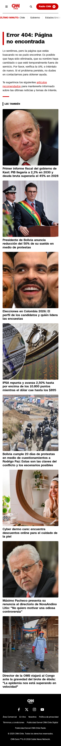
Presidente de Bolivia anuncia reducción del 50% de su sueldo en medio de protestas (28, 244)
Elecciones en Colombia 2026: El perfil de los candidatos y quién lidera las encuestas (30, 315)
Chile (22, 17)
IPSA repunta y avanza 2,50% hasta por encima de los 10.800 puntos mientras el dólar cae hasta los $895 (29, 386)
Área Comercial (10, 717)
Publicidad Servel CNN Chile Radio (30, 728)
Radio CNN (47, 6)
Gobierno (35, 17)
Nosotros (32, 717)
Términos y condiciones (13, 722)
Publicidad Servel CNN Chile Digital (42, 722)
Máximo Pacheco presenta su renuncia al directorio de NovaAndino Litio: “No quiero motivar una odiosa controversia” (30, 606)
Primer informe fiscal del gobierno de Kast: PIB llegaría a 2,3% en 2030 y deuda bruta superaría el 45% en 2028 (30, 172)
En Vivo (22, 717)
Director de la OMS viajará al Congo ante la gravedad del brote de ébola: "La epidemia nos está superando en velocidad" (29, 681)
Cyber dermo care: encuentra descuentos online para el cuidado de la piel (30, 533)
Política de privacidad (48, 717)
